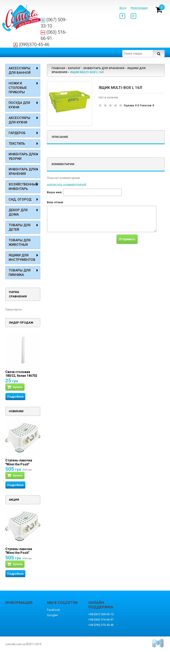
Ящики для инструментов (22, 257)
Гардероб (17, 133)
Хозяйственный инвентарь (23, 186)
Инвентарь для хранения (22, 171)
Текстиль (17, 144)
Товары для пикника (20, 272)
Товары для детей (20, 227)
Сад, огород (20, 199)
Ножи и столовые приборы (18, 87)
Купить (15, 387)
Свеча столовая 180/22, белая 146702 (21, 374)
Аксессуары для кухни (19, 120)
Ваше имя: (54, 192)
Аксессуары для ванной (20, 70)
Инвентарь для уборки (22, 156)
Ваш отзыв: (55, 202)
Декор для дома (18, 212)
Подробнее (15, 396)
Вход (123, 8)
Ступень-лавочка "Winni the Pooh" (18, 462)
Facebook (53, 609)
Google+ (52, 615)
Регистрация (139, 8)
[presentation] (80, 243)
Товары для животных (20, 242)
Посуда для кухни (19, 105)
